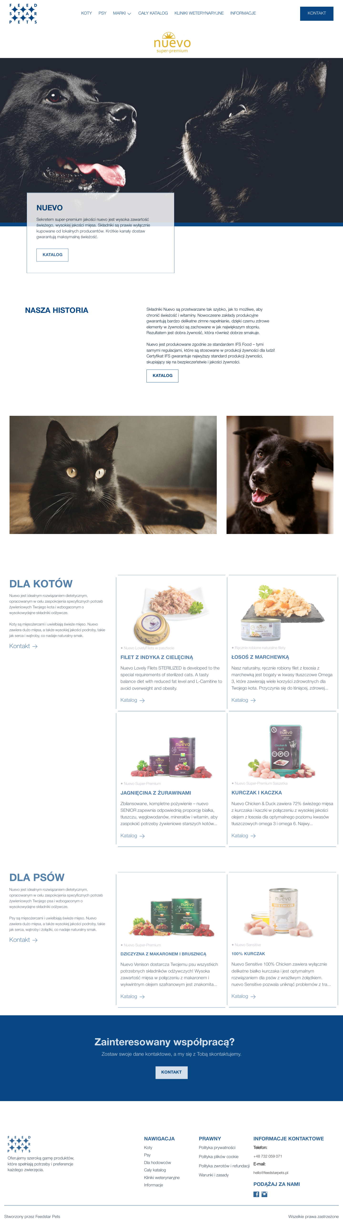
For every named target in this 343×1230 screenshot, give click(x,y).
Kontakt (23, 698)
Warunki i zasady (214, 1181)
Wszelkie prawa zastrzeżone (313, 1218)
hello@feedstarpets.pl (270, 1179)
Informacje (243, 13)
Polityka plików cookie (218, 1163)
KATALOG (52, 262)
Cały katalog (153, 13)
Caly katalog (155, 1176)
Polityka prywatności (217, 1154)
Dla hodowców (157, 1169)
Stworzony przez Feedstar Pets (32, 1218)
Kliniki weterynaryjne (199, 13)
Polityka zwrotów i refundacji (224, 1172)
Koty (86, 13)
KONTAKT (317, 13)
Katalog (133, 739)
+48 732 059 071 (267, 1162)
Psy (102, 13)
